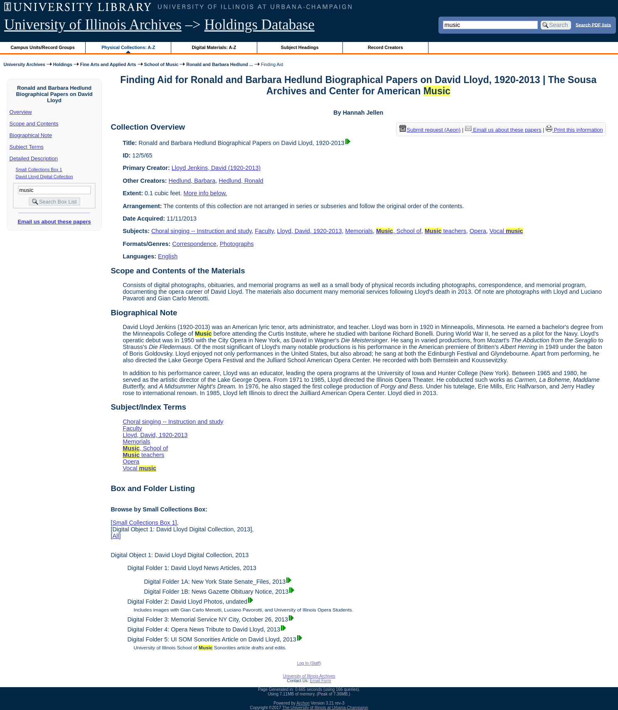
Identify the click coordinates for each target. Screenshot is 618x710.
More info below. (205, 193)
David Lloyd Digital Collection (44, 176)
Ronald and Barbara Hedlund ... (219, 64)
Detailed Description (34, 158)
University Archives (24, 64)
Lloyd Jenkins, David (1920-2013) (216, 168)
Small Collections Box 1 (39, 169)
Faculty (264, 231)
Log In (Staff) (309, 663)
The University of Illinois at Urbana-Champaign (325, 707)
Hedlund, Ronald (241, 180)
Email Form (320, 680)
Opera (478, 231)
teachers (445, 231)
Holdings (62, 64)
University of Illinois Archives (93, 25)
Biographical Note (31, 135)
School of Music (161, 64)
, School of (398, 231)
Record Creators (385, 47)
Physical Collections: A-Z (128, 47)
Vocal (506, 231)
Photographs (237, 244)
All (115, 536)
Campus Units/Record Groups (43, 47)
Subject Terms (27, 147)
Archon (303, 703)
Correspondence (194, 244)
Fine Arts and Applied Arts (108, 64)
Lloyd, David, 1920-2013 (309, 231)
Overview (21, 112)
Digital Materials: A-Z (214, 47)
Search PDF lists (593, 24)
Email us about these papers (54, 222)
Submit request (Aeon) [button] (430, 130)
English (167, 256)
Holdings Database (259, 25)
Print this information (574, 130)
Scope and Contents (34, 123)
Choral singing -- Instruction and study (201, 231)
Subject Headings (300, 47)
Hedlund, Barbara (192, 180)
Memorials (359, 231)
